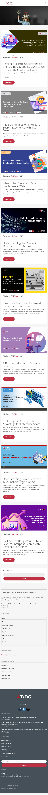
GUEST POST (5, 743)
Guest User (4, 665)
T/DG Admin (15, 57)
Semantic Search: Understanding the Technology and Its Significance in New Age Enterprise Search (24, 66)
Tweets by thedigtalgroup (8, 655)
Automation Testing (8, 635)
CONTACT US (5, 746)
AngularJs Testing (7, 625)
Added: (5, 55)
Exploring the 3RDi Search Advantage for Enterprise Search (22, 427)
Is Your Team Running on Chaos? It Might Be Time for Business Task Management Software (22, 598)
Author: (14, 55)
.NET (3, 618)
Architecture (6, 628)
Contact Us (4, 788)
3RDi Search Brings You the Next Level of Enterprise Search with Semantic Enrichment (22, 547)
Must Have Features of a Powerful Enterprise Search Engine (23, 306)
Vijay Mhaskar (5, 675)
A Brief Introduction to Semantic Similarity (22, 368)
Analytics (5, 622)
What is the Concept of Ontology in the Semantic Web (24, 188)
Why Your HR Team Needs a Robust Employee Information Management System (24, 604)
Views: (22, 55)
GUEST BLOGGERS (7, 753)
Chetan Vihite (5, 678)
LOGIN (3, 750)
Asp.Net (4, 632)
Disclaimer (12, 788)
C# (3, 638)
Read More (8, 82)
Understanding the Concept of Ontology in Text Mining (21, 247)
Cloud (4, 642)
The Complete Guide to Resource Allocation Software (17, 592)
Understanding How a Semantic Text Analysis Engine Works (22, 484)
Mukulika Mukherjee (7, 672)
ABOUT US (4, 740)
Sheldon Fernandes (7, 668)
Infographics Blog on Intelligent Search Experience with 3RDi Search (21, 129)
